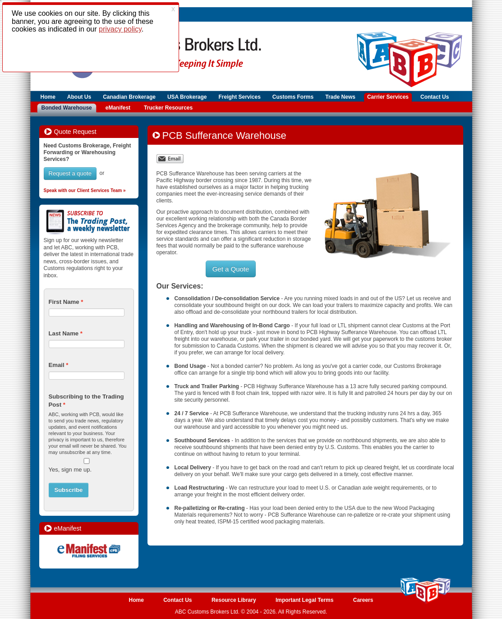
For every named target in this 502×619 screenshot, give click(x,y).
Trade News (340, 97)
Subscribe (69, 489)
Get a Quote (230, 269)
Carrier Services (388, 97)
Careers (363, 600)
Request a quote (70, 173)
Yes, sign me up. (70, 469)
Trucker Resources (168, 108)
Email (56, 365)
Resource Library (234, 600)
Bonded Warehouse (66, 108)
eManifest (118, 108)
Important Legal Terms (304, 600)
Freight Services (239, 97)
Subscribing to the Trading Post (86, 400)
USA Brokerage (187, 97)
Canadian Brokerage (129, 97)
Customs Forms (292, 97)
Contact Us (434, 97)
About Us (79, 97)
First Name (64, 301)
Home (48, 97)
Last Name (64, 333)
